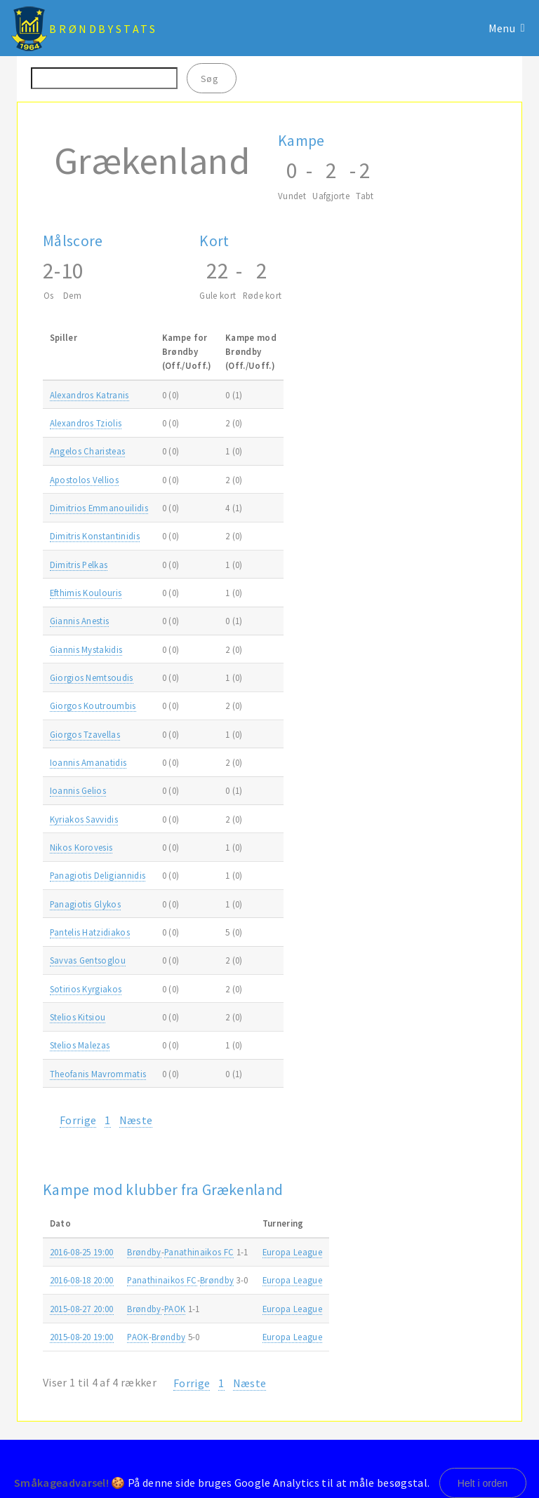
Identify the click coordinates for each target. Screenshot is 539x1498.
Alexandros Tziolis (86, 423)
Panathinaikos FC (199, 1251)
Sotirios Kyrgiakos (86, 988)
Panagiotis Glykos (85, 904)
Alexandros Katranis (89, 394)
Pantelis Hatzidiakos (90, 932)
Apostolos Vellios (84, 479)
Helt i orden (483, 1483)
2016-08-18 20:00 (82, 1280)
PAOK (174, 1308)
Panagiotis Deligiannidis (98, 875)
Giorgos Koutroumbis (93, 705)
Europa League (292, 1251)
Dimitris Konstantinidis (95, 535)
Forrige (78, 1120)
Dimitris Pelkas (79, 564)
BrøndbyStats (103, 29)
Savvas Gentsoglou (88, 960)
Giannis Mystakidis (86, 649)
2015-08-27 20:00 (82, 1308)
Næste (136, 1120)
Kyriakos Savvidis (84, 819)
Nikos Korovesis (81, 847)
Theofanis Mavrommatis (98, 1073)
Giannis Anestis (79, 620)
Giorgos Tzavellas (85, 734)
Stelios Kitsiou (78, 1017)
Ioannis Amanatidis (88, 762)
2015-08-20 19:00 (82, 1336)
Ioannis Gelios (78, 790)
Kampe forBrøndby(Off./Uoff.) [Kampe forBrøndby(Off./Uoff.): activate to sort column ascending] (187, 351)
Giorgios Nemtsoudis (91, 677)
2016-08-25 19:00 (82, 1251)
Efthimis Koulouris (86, 592)
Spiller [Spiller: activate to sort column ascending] (63, 337)
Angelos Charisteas (88, 451)
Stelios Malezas (80, 1045)
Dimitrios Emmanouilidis (99, 507)
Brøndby (144, 1251)
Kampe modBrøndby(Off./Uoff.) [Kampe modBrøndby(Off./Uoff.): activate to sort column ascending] (251, 351)
